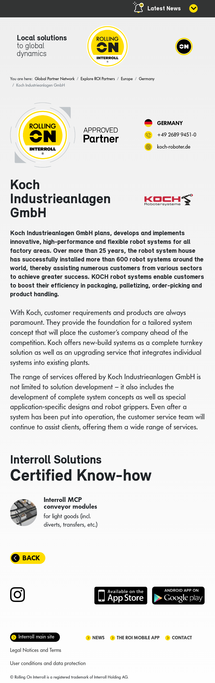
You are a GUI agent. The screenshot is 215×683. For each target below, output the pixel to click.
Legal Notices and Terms (35, 650)
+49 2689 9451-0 (176, 134)
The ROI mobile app (138, 638)
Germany (170, 123)
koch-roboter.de (173, 146)
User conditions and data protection (48, 663)
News (98, 638)
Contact (182, 638)
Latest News (164, 9)
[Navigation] (184, 46)
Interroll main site (36, 636)
